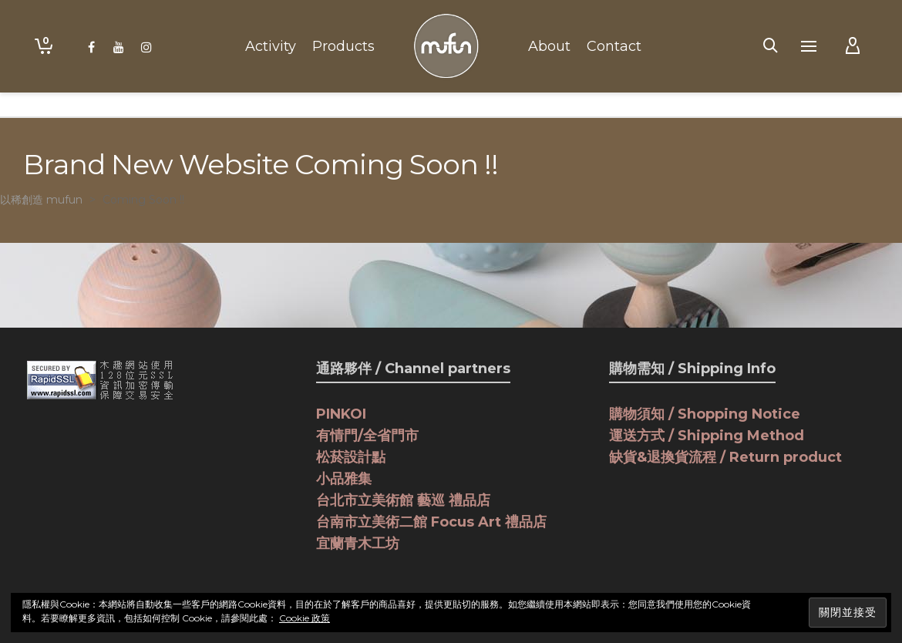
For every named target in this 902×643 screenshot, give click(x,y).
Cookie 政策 (304, 618)
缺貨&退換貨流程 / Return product (725, 457)
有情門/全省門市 (367, 435)
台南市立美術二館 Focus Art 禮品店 (431, 521)
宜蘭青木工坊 (357, 543)
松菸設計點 (350, 457)
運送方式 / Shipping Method (706, 435)
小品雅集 (344, 478)
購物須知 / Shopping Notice (704, 414)
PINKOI (341, 414)
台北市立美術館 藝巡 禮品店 (403, 500)
